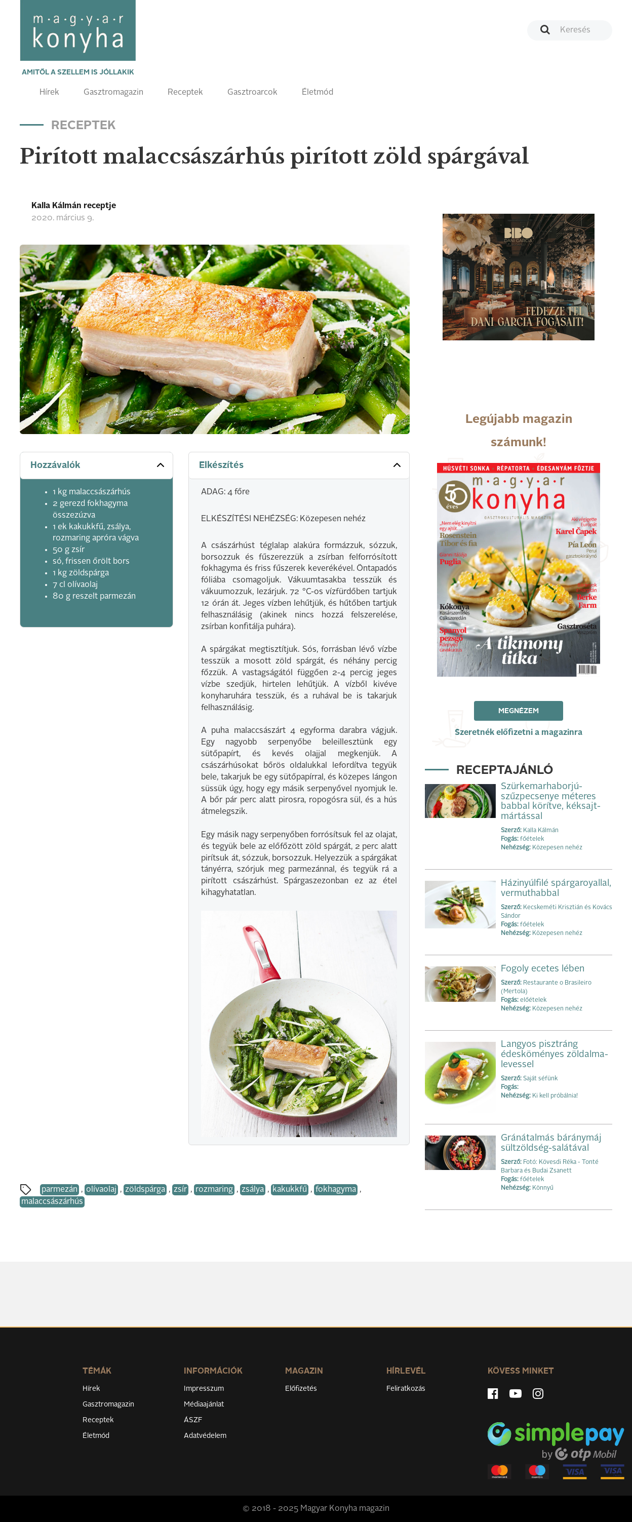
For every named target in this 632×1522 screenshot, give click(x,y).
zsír (180, 1190)
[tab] (96, 465)
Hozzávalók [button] (98, 465)
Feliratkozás (405, 1388)
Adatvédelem (205, 1435)
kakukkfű (289, 1190)
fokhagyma (335, 1190)
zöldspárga (145, 1190)
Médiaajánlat (204, 1404)
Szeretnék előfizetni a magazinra (518, 733)
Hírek (49, 93)
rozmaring (214, 1190)
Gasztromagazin (113, 93)
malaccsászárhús (52, 1202)
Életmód (317, 93)
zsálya (253, 1190)
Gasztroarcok (252, 93)
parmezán (59, 1190)
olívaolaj (101, 1190)
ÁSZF (193, 1420)
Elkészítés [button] (301, 465)
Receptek (185, 93)
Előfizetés (301, 1388)
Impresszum (204, 1388)
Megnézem (518, 711)
